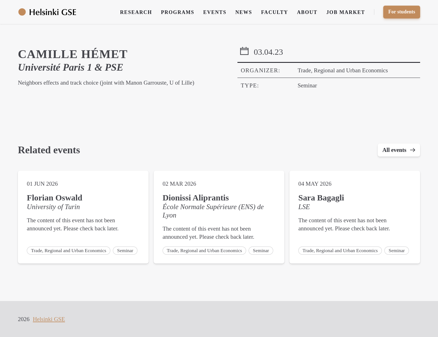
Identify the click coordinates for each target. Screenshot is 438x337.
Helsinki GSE (49, 319)
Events (215, 12)
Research (136, 12)
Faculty (274, 12)
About (307, 12)
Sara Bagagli (321, 198)
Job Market (345, 12)
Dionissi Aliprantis (196, 198)
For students (401, 12)
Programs (177, 12)
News (243, 12)
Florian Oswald (54, 198)
